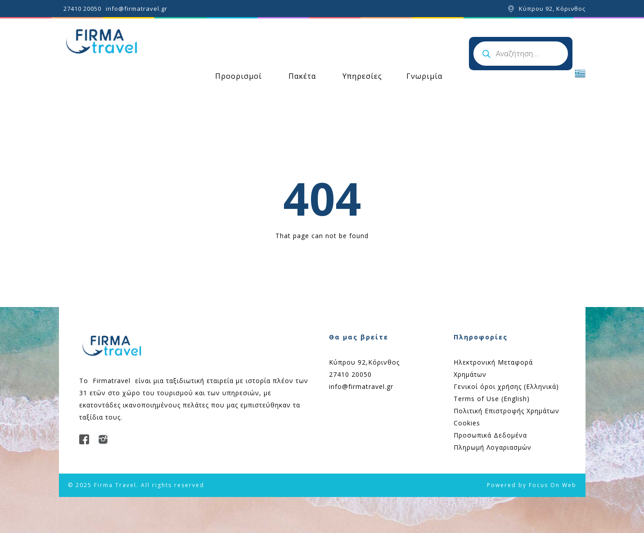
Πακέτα (302, 76)
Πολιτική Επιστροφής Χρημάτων (506, 411)
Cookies (467, 423)
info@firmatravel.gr (136, 9)
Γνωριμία (424, 76)
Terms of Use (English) (492, 398)
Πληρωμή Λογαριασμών (492, 447)
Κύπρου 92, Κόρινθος (552, 9)
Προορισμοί (238, 76)
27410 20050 (82, 9)
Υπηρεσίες (362, 76)
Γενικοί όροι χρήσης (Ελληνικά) (506, 386)
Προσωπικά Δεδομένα (490, 435)
